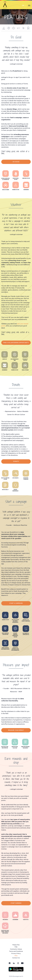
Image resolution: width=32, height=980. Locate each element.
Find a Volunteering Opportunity (16, 342)
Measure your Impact (16, 730)
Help (16, 955)
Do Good (16, 162)
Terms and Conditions (16, 951)
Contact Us (16, 958)
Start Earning (16, 903)
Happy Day (16, 945)
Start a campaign (16, 603)
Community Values (16, 949)
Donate (16, 461)
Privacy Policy (16, 953)
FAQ (16, 947)
